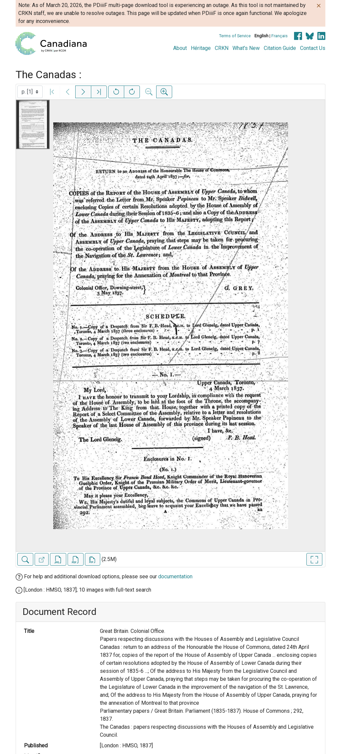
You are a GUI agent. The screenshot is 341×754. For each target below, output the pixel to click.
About (180, 48)
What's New (246, 48)
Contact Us (312, 48)
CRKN (221, 48)
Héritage (201, 48)
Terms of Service (235, 35)
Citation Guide (280, 48)
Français (279, 35)
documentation (175, 576)
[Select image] (30, 92)
